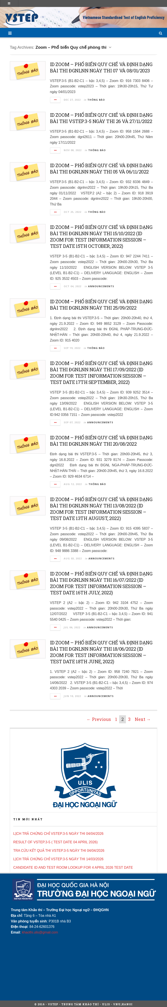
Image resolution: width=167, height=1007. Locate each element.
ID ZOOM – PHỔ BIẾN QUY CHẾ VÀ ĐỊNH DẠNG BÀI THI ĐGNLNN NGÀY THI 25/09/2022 (101, 304)
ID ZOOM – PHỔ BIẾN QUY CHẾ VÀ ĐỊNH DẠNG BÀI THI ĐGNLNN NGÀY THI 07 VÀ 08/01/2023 (101, 67)
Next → (143, 719)
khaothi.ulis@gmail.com (40, 932)
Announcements (101, 286)
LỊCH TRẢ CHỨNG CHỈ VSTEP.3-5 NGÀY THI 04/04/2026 (58, 833)
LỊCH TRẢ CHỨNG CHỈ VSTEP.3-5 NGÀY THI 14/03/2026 (58, 859)
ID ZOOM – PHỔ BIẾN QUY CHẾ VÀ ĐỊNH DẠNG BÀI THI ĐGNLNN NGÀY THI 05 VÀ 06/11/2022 (101, 168)
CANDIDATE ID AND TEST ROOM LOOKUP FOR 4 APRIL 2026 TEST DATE (73, 867)
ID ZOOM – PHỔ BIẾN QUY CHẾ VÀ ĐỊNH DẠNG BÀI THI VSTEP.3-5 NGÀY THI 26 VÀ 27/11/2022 (101, 118)
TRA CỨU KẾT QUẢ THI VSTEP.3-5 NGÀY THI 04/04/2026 (58, 850)
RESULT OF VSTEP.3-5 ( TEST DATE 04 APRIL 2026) (55, 842)
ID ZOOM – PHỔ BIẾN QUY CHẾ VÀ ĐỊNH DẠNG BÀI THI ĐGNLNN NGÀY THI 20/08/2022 (101, 440)
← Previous (99, 719)
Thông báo (96, 99)
